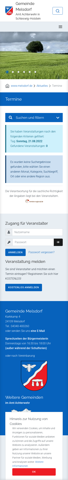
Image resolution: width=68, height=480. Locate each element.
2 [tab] (13, 72)
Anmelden (15, 252)
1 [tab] (7, 72)
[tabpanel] (34, 55)
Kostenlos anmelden (23, 287)
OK (34, 471)
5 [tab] (30, 72)
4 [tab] (24, 72)
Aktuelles (42, 85)
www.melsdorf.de (21, 85)
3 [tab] (18, 72)
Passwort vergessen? (41, 252)
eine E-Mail (38, 331)
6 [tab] (35, 72)
